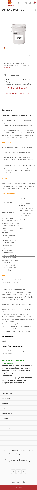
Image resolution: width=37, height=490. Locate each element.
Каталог (5, 433)
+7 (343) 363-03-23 (13, 450)
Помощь (5, 443)
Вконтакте (13, 471)
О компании (7, 393)
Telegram (18, 471)
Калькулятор (7, 413)
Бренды (5, 418)
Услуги (5, 408)
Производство (8, 428)
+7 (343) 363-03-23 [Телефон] (16, 87)
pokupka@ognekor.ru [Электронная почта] (17, 93)
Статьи (4, 423)
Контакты (6, 398)
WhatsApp (18, 3)
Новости (5, 403)
